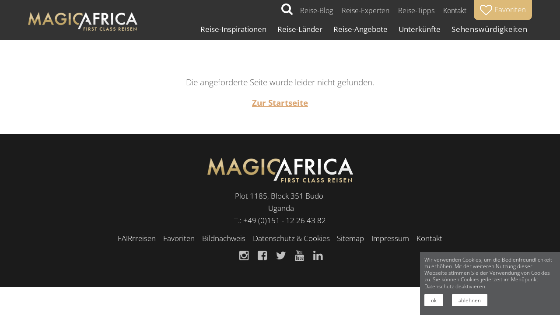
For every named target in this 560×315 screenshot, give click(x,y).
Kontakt (454, 10)
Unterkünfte (420, 29)
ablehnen (469, 300)
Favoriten (179, 238)
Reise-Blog (316, 10)
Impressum (390, 238)
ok (434, 300)
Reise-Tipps (416, 10)
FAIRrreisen (137, 238)
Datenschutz (439, 286)
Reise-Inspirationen (233, 29)
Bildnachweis (223, 238)
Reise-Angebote (360, 29)
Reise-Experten (365, 10)
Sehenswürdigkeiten (490, 29)
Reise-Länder (299, 29)
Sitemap (350, 238)
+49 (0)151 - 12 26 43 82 (284, 220)
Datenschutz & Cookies (291, 238)
